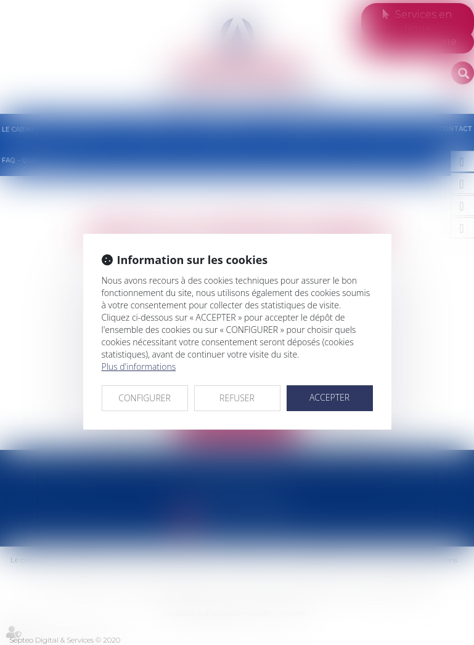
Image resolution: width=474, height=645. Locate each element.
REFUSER (237, 398)
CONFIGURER (144, 398)
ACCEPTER (329, 397)
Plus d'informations (139, 366)
